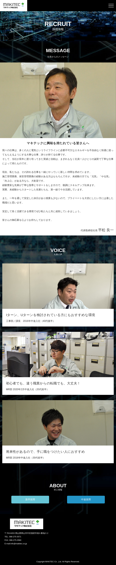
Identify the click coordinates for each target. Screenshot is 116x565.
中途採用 (86, 499)
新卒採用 (30, 499)
